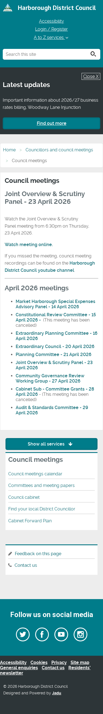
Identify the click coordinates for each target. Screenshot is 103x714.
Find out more (51, 123)
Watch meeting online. (29, 244)
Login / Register (51, 29)
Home (9, 149)
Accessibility (51, 21)
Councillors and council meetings (59, 149)
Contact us (26, 565)
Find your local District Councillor (41, 509)
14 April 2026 (65, 306)
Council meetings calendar (35, 473)
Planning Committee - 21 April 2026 (53, 354)
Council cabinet (24, 497)
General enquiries (19, 667)
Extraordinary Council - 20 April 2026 (55, 346)
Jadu (56, 693)
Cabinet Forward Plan (30, 520)
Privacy (59, 662)
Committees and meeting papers (41, 485)
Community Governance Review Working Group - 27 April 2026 (50, 378)
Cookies (39, 662)
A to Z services (51, 37)
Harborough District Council (57, 7)
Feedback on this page (38, 553)
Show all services (51, 444)
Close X (91, 76)
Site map (80, 662)
